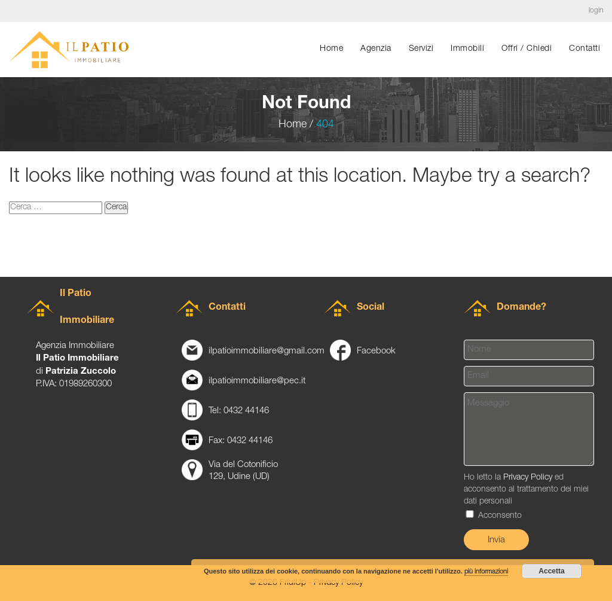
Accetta (551, 571)
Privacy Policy (527, 478)
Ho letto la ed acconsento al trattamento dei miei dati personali (526, 497)
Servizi (421, 49)
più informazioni (486, 572)
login (596, 10)
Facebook (376, 351)
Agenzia (375, 49)
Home (331, 49)
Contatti (584, 49)
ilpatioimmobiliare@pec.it (257, 381)
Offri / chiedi (526, 49)
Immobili (467, 49)
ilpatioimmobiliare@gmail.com (267, 351)
